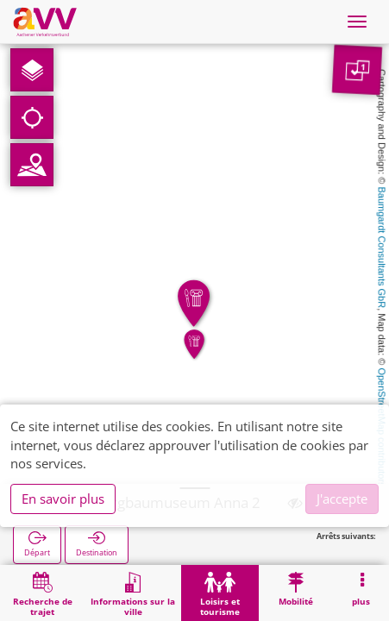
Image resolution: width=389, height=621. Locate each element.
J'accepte (342, 498)
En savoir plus (63, 498)
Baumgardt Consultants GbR (382, 248)
